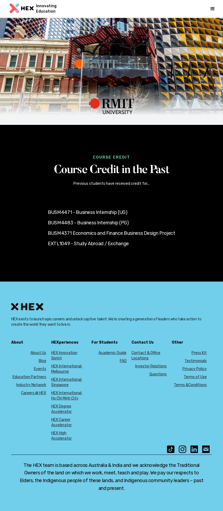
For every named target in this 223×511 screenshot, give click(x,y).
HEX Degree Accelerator (61, 409)
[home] (39, 8)
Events (40, 369)
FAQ (123, 361)
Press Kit (199, 353)
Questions (158, 374)
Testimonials (196, 361)
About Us (38, 353)
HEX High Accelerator (61, 436)
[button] (212, 9)
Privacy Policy (194, 369)
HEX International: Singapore (66, 382)
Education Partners (29, 377)
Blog (42, 361)
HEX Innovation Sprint (64, 355)
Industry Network (31, 385)
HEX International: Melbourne (66, 369)
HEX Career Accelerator (61, 422)
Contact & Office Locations (146, 355)
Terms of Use (195, 377)
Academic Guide (112, 353)
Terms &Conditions (190, 385)
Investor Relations (151, 366)
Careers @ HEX (33, 393)
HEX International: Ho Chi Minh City (66, 396)
